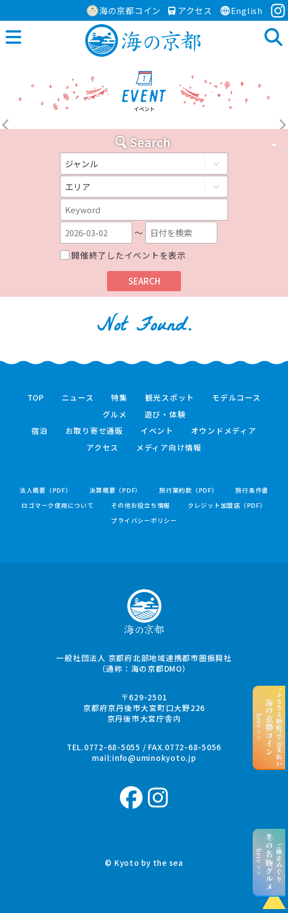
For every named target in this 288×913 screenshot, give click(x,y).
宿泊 (39, 431)
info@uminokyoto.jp (154, 757)
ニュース (78, 398)
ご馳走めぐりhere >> (269, 862)
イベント (157, 431)
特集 (119, 398)
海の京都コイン (124, 10)
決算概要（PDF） (115, 490)
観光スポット (170, 398)
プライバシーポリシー (144, 520)
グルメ (115, 415)
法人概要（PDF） (46, 490)
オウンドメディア (224, 431)
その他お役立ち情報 (140, 505)
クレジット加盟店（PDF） (227, 505)
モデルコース (236, 398)
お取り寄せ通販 (94, 431)
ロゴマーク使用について (57, 505)
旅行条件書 (251, 490)
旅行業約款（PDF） (189, 490)
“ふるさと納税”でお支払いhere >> (269, 727)
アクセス (190, 10)
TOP (35, 398)
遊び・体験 (165, 415)
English (241, 10)
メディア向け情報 (169, 448)
